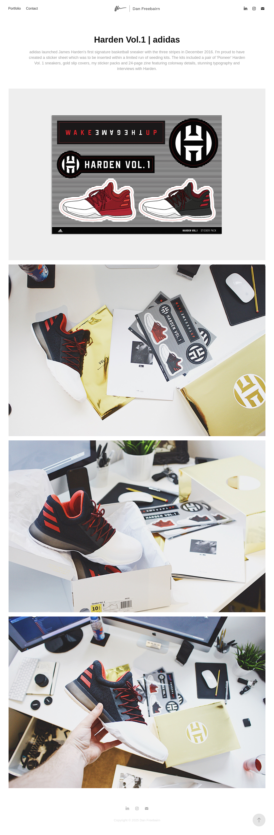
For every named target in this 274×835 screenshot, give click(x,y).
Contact (32, 8)
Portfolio (14, 8)
